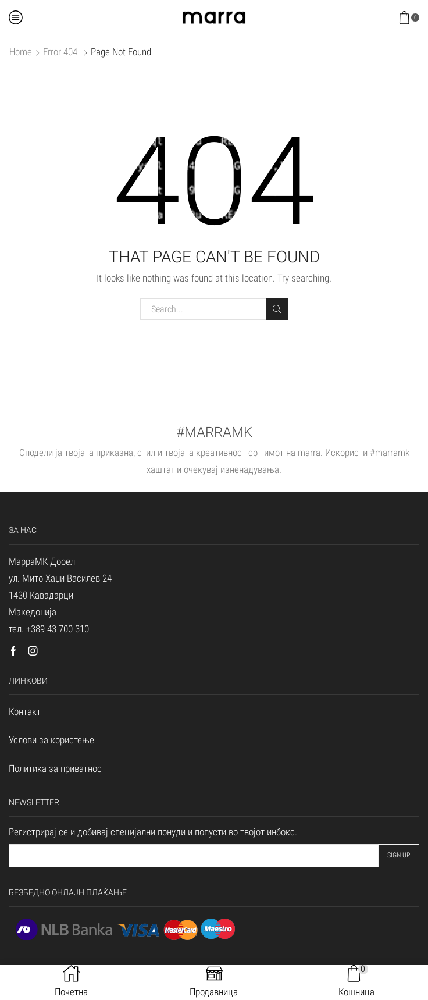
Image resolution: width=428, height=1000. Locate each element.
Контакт (25, 711)
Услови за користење (51, 740)
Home (20, 52)
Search (277, 309)
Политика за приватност (57, 768)
